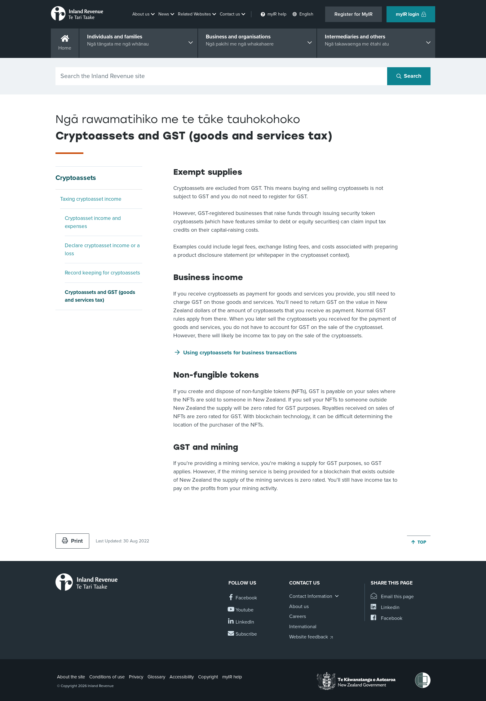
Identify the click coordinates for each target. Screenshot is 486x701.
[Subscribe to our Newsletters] (242, 634)
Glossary (156, 677)
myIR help (232, 677)
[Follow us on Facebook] (242, 598)
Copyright (208, 677)
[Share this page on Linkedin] (385, 607)
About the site (71, 677)
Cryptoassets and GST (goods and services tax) (100, 296)
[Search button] (409, 76)
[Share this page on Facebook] (386, 618)
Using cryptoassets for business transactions (240, 352)
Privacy (136, 677)
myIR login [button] (411, 14)
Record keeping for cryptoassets (102, 272)
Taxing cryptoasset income (91, 199)
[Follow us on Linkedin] (241, 622)
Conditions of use (107, 677)
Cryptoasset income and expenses (93, 222)
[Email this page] (392, 597)
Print (72, 540)
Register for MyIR (353, 14)
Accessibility (182, 677)
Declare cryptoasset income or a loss (102, 249)
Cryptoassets (75, 178)
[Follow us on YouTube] (241, 610)
